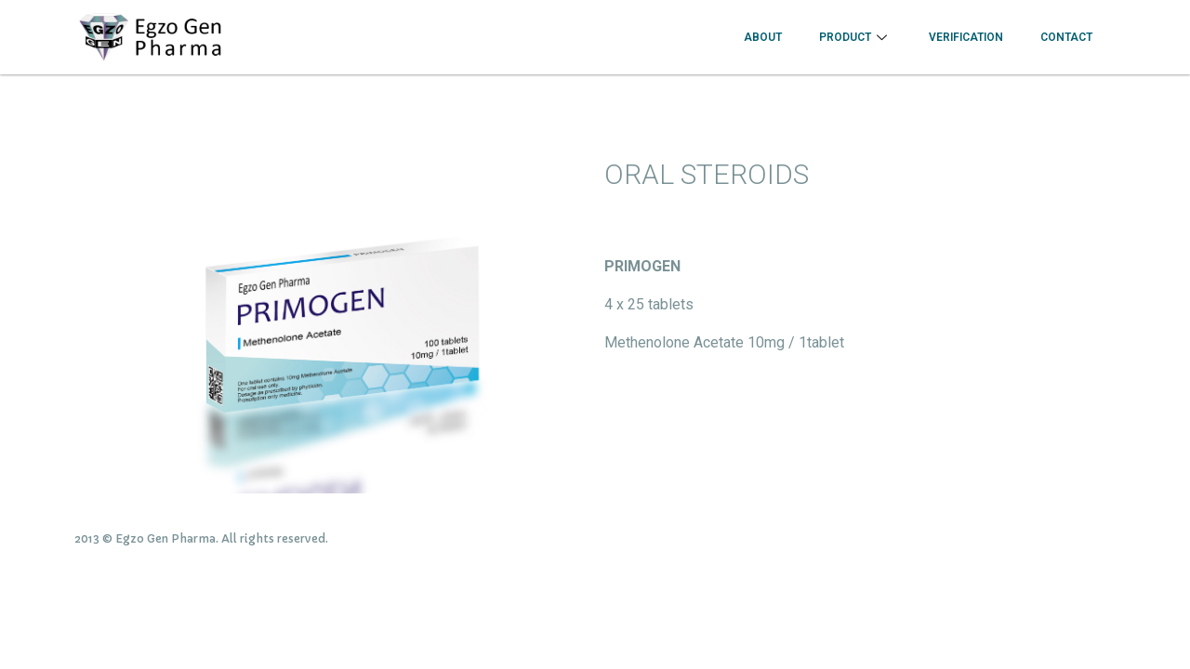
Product (855, 37)
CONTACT (1066, 37)
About (763, 37)
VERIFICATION (966, 37)
